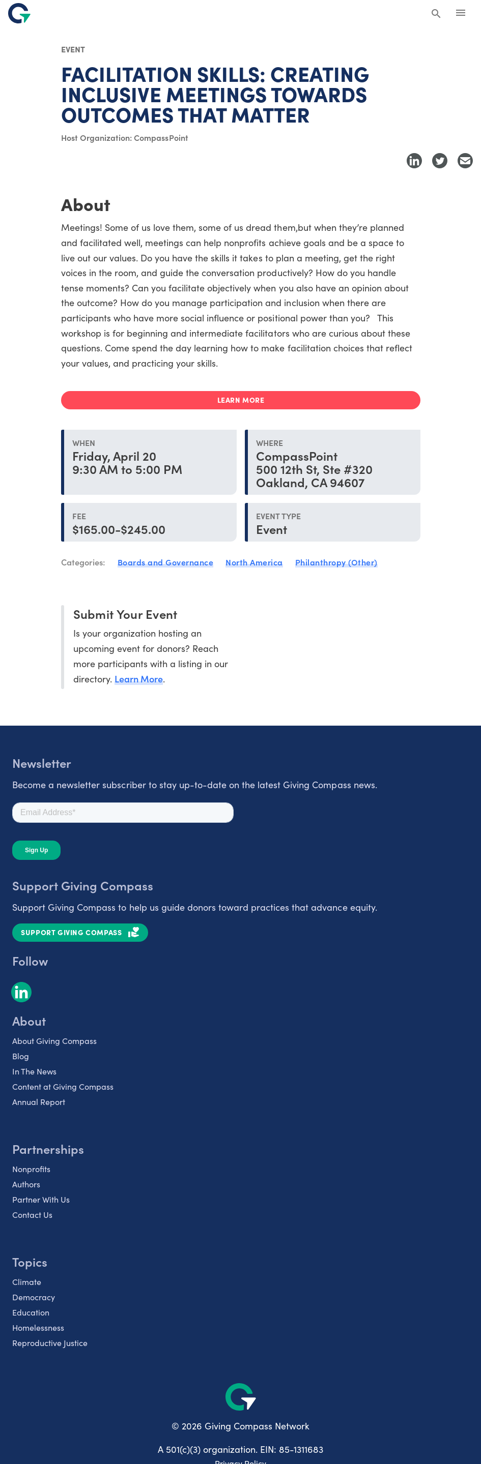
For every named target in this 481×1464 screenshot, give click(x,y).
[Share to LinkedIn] (414, 160)
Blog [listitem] (20, 1056)
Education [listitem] (30, 1312)
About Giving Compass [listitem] (54, 1040)
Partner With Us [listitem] (41, 1199)
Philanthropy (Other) (336, 561)
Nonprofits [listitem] (31, 1168)
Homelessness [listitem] (38, 1327)
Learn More (139, 678)
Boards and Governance (166, 561)
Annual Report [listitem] (38, 1101)
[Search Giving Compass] (436, 14)
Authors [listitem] (26, 1184)
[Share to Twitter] (439, 160)
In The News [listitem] (34, 1071)
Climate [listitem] (26, 1281)
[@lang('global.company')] (19, 13)
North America (254, 561)
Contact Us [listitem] (32, 1214)
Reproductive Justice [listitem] (50, 1342)
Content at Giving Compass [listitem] (63, 1086)
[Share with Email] (465, 160)
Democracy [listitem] (33, 1297)
